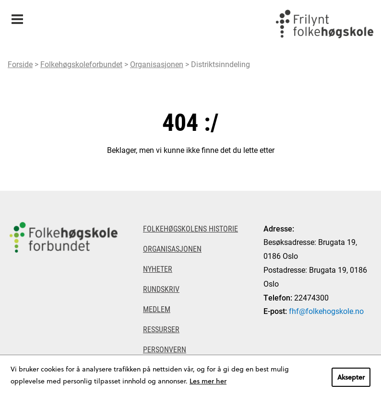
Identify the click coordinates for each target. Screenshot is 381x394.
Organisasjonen (156, 64)
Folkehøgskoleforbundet (81, 64)
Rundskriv (161, 289)
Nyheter (157, 269)
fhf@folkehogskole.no (326, 311)
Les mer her (208, 381)
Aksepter (351, 377)
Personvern (164, 349)
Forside (20, 64)
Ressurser (161, 329)
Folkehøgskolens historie (190, 228)
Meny (17, 16)
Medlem (156, 309)
